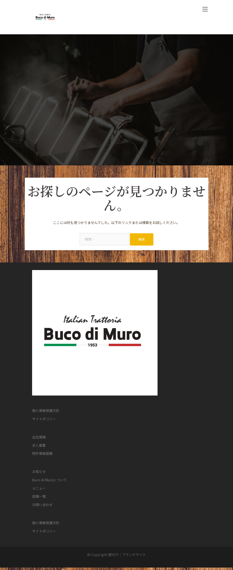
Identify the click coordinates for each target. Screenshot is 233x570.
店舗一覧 (39, 496)
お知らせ (39, 471)
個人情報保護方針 (46, 410)
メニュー (39, 488)
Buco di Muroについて (49, 479)
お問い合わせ (42, 504)
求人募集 (39, 445)
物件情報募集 (42, 453)
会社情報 (39, 436)
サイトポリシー (44, 418)
